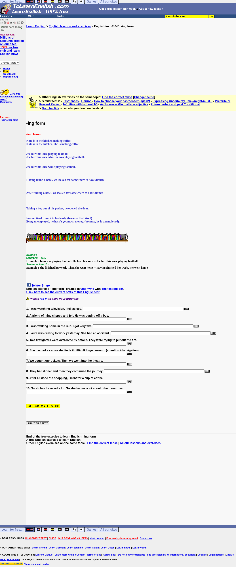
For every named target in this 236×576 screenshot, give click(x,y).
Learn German (57, 547)
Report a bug (10, 76)
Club (31, 16)
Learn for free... (11, 529)
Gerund (86, 101)
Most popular (97, 538)
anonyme (87, 288)
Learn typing (139, 547)
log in (44, 298)
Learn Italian (92, 547)
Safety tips (109, 554)
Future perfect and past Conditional (175, 104)
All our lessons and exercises (140, 443)
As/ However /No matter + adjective (124, 104)
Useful (60, 16)
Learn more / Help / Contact (70, 554)
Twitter (36, 285)
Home (6, 68)
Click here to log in (11, 28)
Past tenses (71, 101)
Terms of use (94, 554)
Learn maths (123, 547)
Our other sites (9, 120)
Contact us (146, 538)
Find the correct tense (117, 97)
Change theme (144, 97)
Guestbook (9, 74)
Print (6, 71)
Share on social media (36, 564)
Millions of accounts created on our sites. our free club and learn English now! (12, 45)
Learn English (35, 26)
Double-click (50, 108)
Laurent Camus (44, 554)
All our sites (108, 529)
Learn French (39, 547)
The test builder (112, 288)
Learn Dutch (108, 547)
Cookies (202, 554)
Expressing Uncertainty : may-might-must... (182, 101)
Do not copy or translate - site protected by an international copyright (156, 554)
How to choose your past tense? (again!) (122, 101)
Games (91, 529)
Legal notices (216, 554)
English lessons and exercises (70, 26)
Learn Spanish (75, 547)
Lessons (6, 16)
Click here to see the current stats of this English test (63, 292)
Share (46, 285)
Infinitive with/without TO (80, 104)
